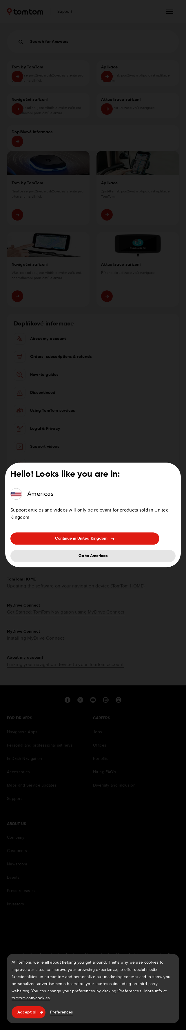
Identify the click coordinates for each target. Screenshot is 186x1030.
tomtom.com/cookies (31, 998)
